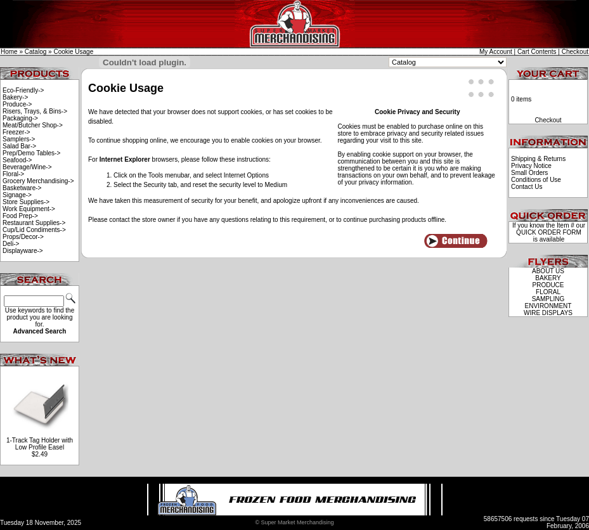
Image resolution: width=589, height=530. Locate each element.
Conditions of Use (536, 179)
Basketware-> (22, 187)
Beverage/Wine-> (27, 167)
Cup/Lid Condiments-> (34, 229)
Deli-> (11, 243)
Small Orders (529, 172)
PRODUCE (548, 284)
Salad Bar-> (19, 146)
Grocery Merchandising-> (38, 181)
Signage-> (17, 194)
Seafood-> (17, 160)
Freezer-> (16, 132)
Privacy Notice (531, 165)
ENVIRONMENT (548, 305)
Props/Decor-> (23, 236)
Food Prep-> (20, 215)
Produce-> (17, 104)
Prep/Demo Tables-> (31, 153)
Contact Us (526, 186)
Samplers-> (19, 139)
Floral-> (13, 174)
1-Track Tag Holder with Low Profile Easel (39, 444)
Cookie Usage (73, 51)
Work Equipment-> (29, 208)
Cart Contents (537, 51)
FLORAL (548, 291)
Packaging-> (20, 118)
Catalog (35, 51)
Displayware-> (23, 250)
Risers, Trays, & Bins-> (35, 111)
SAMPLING (548, 298)
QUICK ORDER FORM (548, 232)
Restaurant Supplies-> (34, 222)
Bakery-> (15, 97)
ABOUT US (548, 271)
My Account (495, 51)
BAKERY (547, 278)
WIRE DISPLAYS (548, 312)
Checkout (575, 51)
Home (9, 51)
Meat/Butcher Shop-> (33, 125)
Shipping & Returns (538, 158)
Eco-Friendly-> (23, 90)
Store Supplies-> (26, 201)
